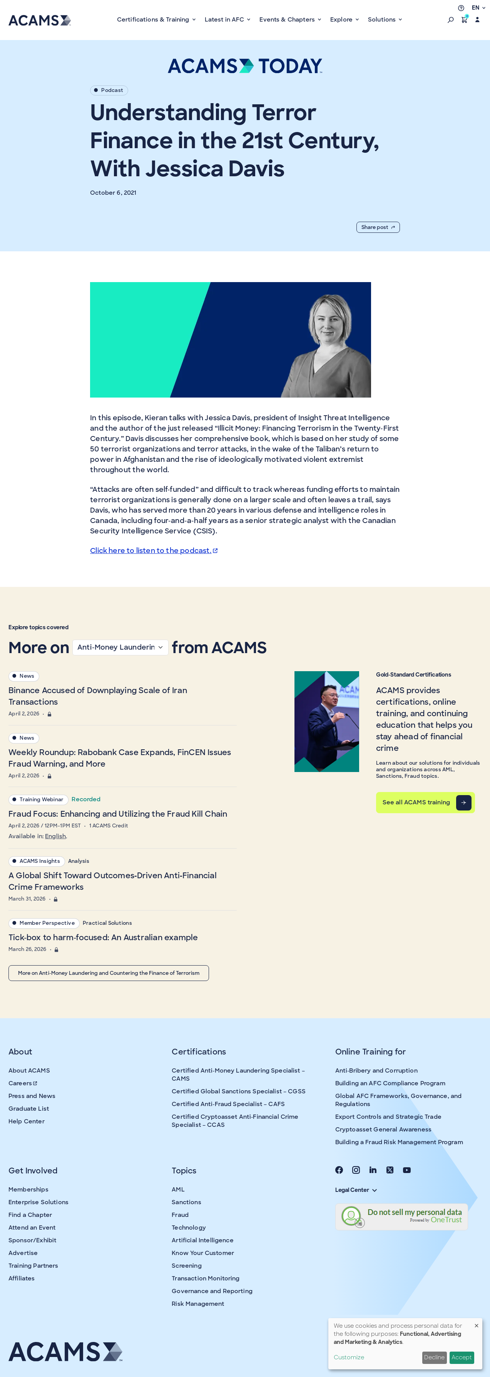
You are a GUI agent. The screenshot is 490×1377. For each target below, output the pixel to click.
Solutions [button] (383, 19)
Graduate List (28, 1109)
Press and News (31, 1096)
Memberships (28, 1189)
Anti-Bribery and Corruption (376, 1071)
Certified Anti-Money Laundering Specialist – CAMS (238, 1075)
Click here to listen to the (154, 550)
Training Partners (33, 1266)
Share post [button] (378, 227)
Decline (434, 1357)
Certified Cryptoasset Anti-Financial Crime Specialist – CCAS (235, 1121)
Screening (186, 1266)
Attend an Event (31, 1228)
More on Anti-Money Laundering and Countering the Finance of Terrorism (108, 973)
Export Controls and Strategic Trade (388, 1117)
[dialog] (405, 1343)
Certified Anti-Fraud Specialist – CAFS (228, 1104)
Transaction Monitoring (205, 1278)
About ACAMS (29, 1071)
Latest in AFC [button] (225, 19)
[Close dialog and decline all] (476, 1323)
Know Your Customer (203, 1253)
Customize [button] (349, 1357)
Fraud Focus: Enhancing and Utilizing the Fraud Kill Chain (117, 814)
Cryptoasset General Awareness (383, 1129)
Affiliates (21, 1278)
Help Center (26, 1121)
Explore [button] (342, 19)
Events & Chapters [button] (287, 19)
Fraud (180, 1215)
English (55, 836)
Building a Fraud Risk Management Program (399, 1142)
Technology (189, 1228)
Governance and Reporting (212, 1291)
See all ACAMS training (416, 802)
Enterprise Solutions (38, 1202)
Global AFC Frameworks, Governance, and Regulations (398, 1100)
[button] (451, 19)
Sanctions (186, 1202)
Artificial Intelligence (202, 1240)
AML (178, 1189)
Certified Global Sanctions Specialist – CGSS (239, 1091)
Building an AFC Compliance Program (390, 1083)
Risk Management (198, 1304)
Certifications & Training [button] (154, 19)
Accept (462, 1357)
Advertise (23, 1253)
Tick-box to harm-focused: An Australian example (103, 937)
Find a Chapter (30, 1215)
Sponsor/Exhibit (32, 1240)
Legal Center (356, 1189)
